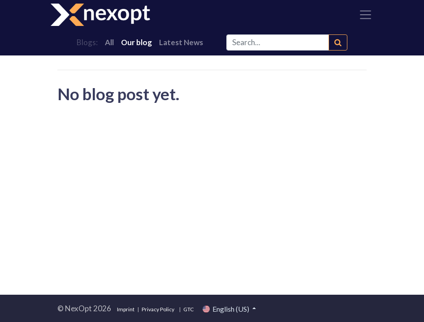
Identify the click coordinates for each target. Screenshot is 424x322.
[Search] (338, 42)
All (109, 42)
